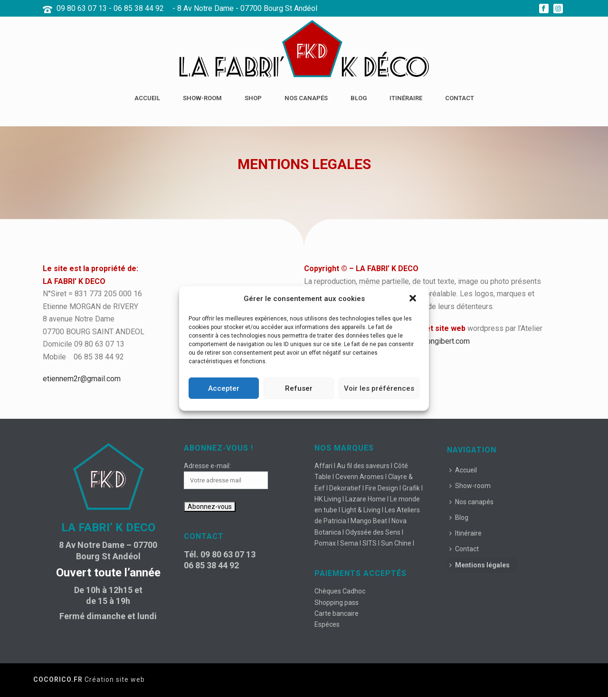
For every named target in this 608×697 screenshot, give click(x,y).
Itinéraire (406, 98)
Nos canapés (306, 98)
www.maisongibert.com (431, 341)
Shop (253, 98)
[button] (413, 299)
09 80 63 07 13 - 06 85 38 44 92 (110, 8)
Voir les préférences (379, 388)
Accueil (147, 98)
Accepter (223, 388)
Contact (459, 98)
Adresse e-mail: (207, 466)
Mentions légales (479, 565)
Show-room (202, 98)
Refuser (299, 388)
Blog (359, 98)
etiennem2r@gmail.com (82, 378)
